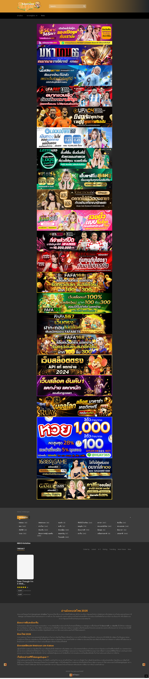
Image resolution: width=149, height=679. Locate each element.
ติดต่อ (43, 16)
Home (19, 512)
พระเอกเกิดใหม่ (104, 526)
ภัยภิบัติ (23, 530)
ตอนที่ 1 (20, 594)
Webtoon (43, 523)
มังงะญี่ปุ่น (63, 530)
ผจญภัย (82, 526)
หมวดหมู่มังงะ (31, 16)
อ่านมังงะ (20, 16)
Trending (112, 549)
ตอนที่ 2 (20, 591)
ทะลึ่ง (61, 526)
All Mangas (25, 512)
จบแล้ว (61, 523)
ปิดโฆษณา (74, 675)
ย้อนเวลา (121, 530)
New (129, 549)
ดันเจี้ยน (121, 523)
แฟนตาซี (122, 533)
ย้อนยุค (101, 530)
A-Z (99, 549)
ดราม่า (101, 523)
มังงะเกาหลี (83, 530)
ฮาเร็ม (82, 533)
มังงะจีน (43, 530)
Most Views (122, 549)
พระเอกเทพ (123, 526)
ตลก (22, 526)
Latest (94, 549)
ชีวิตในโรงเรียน (85, 523)
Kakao (23, 523)
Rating (105, 549)
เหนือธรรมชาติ (103, 533)
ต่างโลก (43, 526)
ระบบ (22, 533)
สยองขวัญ (63, 533)
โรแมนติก (63, 537)
